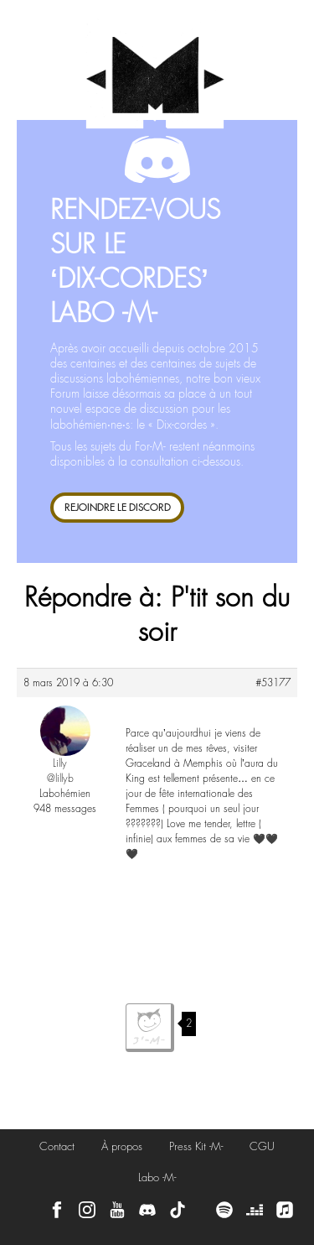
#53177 (273, 683)
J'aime (150, 1027)
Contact (57, 1146)
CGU (262, 1146)
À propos (121, 1146)
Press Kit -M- (196, 1146)
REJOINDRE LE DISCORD (117, 507)
